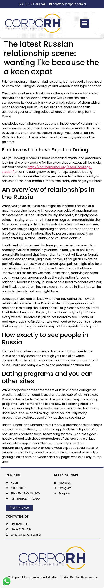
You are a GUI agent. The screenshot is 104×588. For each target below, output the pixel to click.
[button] (84, 23)
